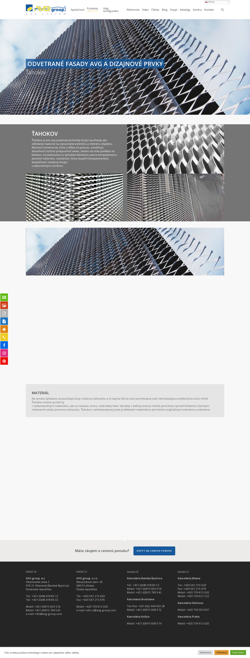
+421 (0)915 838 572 (149, 610)
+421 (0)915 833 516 (47, 606)
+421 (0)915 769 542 (47, 610)
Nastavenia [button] (205, 652)
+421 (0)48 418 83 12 (45, 596)
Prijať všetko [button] (238, 652)
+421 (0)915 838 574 (149, 623)
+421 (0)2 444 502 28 (151, 606)
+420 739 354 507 (197, 610)
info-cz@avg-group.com (101, 610)
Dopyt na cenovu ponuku (154, 550)
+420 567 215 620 (93, 596)
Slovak (210, 2)
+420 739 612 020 (96, 606)
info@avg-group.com (48, 614)
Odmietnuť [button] (221, 652)
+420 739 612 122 (197, 596)
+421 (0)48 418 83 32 (45, 600)
